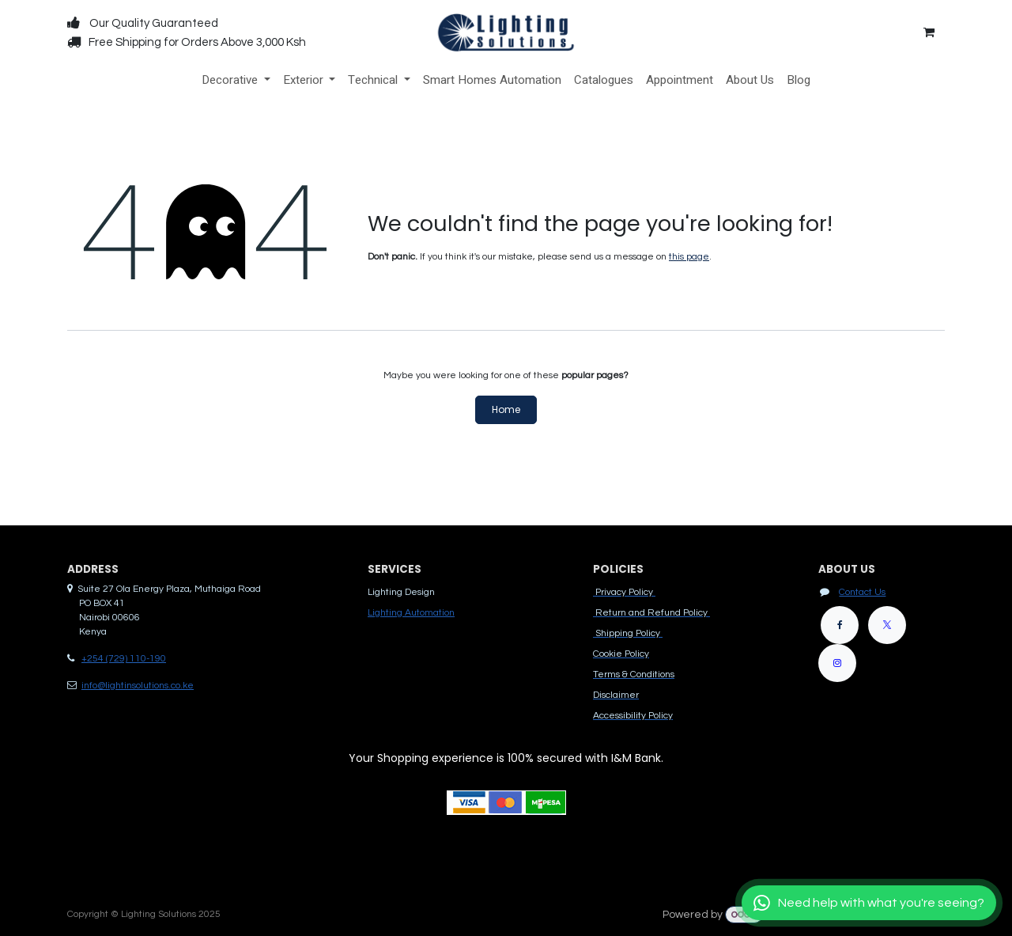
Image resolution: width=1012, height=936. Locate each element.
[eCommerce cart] (929, 32)
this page (689, 257)
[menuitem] (236, 80)
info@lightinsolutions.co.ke (137, 685)
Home (506, 409)
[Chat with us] (869, 902)
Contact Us (862, 592)
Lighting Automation (411, 613)
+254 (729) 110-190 (123, 659)
